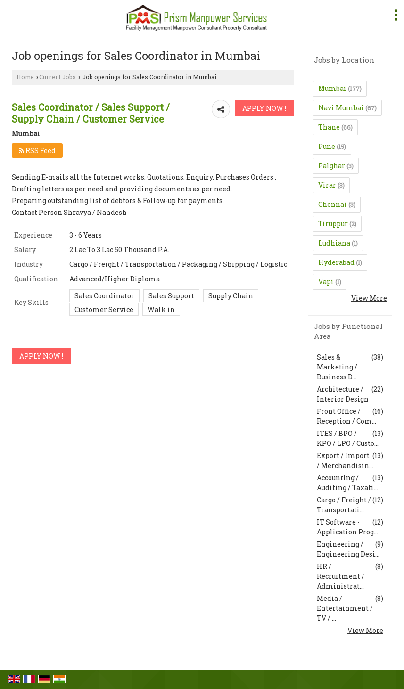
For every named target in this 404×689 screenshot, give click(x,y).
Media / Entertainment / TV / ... (345, 608)
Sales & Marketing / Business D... (337, 367)
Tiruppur (333, 223)
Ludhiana (334, 242)
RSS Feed (37, 150)
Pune (326, 146)
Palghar (331, 165)
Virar (327, 184)
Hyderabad (336, 262)
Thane (329, 127)
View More (369, 298)
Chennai (332, 204)
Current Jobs (57, 77)
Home (25, 77)
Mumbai (332, 88)
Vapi (326, 281)
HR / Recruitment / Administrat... (340, 576)
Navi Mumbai (341, 107)
